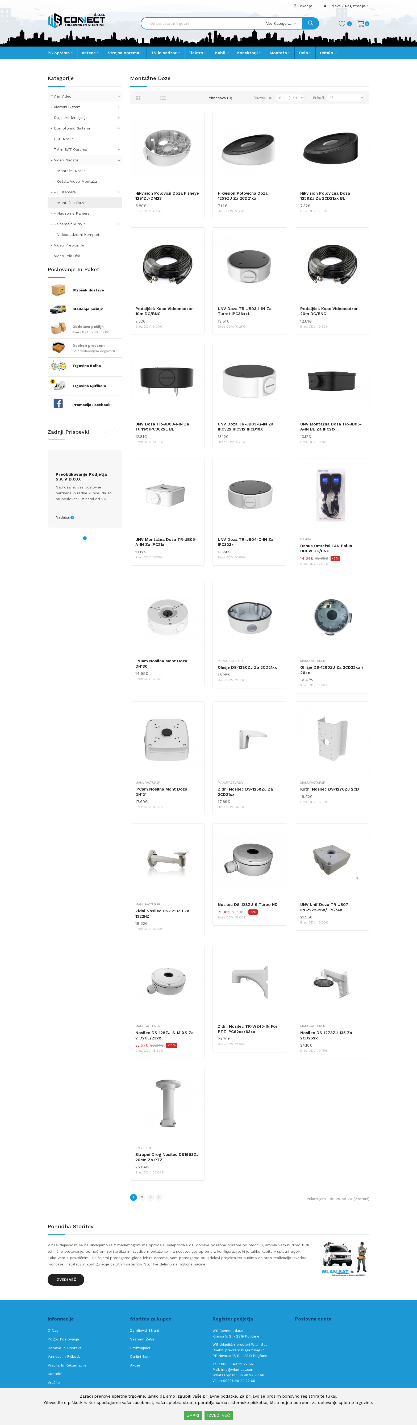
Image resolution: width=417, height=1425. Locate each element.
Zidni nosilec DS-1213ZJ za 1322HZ (162, 914)
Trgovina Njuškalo (89, 386)
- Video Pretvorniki (67, 245)
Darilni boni (140, 1356)
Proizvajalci (140, 1348)
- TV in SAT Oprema (86, 149)
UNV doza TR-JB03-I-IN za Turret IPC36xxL (245, 311)
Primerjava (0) (219, 98)
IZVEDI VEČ (218, 1415)
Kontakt (55, 1374)
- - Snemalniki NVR (86, 224)
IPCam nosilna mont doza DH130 (161, 664)
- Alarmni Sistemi (86, 107)
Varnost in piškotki (64, 1356)
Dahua (305, 539)
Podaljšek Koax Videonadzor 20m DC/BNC (329, 311)
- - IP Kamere (86, 192)
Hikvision (143, 1148)
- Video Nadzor (86, 160)
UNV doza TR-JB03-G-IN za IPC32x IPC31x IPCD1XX (245, 427)
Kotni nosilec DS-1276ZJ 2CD (329, 789)
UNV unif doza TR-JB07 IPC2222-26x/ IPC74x (324, 907)
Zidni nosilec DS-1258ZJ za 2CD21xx (245, 792)
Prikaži (318, 97)
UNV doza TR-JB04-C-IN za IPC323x (245, 542)
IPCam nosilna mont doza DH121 (161, 792)
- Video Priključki (66, 256)
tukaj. (331, 1396)
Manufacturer (230, 661)
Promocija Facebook (91, 405)
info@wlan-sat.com (238, 1370)
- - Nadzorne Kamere (70, 213)
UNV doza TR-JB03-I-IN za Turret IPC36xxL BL (162, 427)
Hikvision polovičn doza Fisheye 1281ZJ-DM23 (167, 196)
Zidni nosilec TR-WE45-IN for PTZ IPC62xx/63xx (247, 1029)
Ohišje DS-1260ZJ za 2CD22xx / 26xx (332, 670)
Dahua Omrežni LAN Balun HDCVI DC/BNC (326, 549)
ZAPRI (193, 1415)
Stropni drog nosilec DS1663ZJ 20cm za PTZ (167, 1157)
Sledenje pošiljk (87, 309)
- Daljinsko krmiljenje (86, 117)
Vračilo (54, 1382)
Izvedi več (66, 1279)
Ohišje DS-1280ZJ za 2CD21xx (247, 667)
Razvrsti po (263, 97)
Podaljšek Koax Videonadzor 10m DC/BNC (164, 311)
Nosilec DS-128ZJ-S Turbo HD (248, 904)
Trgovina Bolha (86, 365)
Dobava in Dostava (65, 1348)
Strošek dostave (88, 290)
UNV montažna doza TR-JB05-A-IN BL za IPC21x (331, 427)
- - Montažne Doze (68, 202)
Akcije (135, 1365)
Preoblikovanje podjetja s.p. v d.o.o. (81, 477)
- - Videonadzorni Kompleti (75, 234)
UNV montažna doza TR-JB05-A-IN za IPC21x (166, 542)
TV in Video (86, 96)
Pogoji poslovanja (63, 1339)
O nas (53, 1330)
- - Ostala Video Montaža (74, 181)
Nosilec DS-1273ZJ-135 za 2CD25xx (326, 1035)
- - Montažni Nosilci (68, 171)
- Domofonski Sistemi (86, 128)
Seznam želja (142, 1339)
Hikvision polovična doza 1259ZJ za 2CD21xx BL (325, 196)
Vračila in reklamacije (67, 1365)
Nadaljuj (63, 517)
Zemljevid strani (144, 1330)
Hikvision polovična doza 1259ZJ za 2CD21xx (243, 196)
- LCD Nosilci (62, 139)
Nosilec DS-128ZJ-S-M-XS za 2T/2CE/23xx (164, 1035)
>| (159, 1197)
